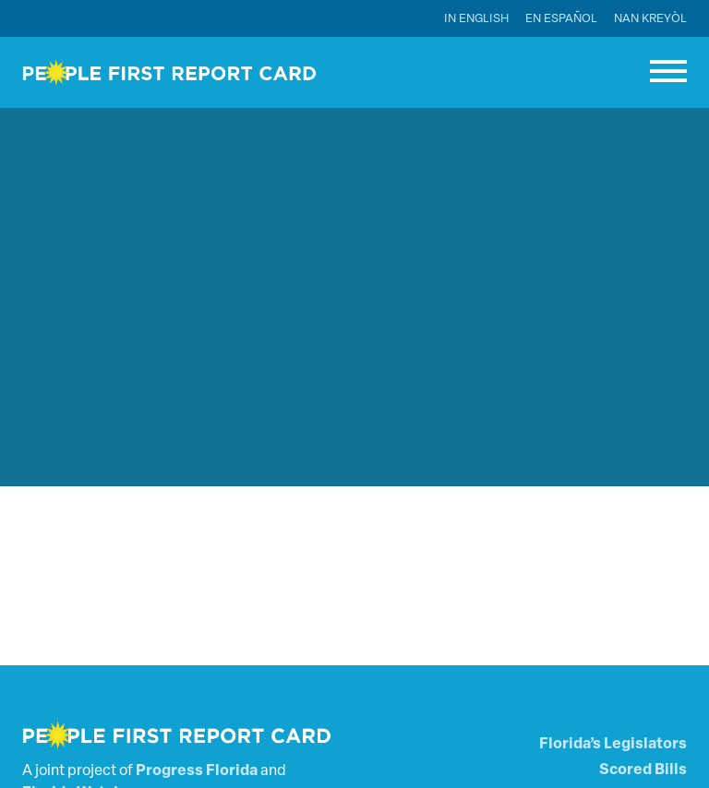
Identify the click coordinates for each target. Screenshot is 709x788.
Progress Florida (197, 771)
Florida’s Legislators (613, 744)
